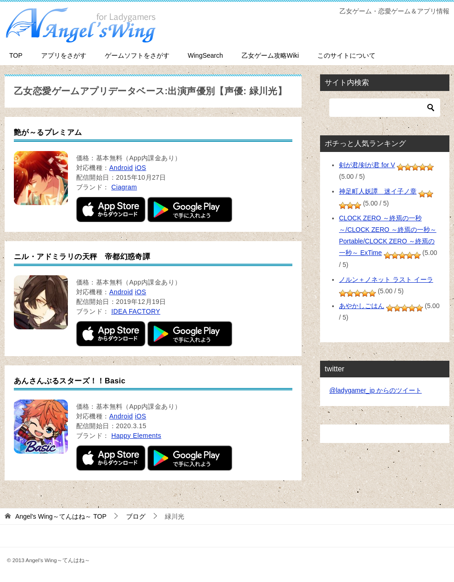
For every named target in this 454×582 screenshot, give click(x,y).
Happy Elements (136, 435)
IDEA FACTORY (135, 311)
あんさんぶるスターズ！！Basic (70, 381)
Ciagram (124, 187)
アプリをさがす (63, 55)
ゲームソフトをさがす (137, 55)
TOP (16, 55)
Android (121, 167)
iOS (140, 167)
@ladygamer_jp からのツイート (375, 390)
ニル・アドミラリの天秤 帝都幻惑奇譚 (82, 257)
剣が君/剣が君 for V (367, 165)
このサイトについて (346, 55)
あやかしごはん (361, 305)
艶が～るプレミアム (48, 132)
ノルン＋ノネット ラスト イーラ (386, 279)
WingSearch (205, 55)
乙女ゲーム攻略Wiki (270, 55)
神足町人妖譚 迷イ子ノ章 (378, 191)
